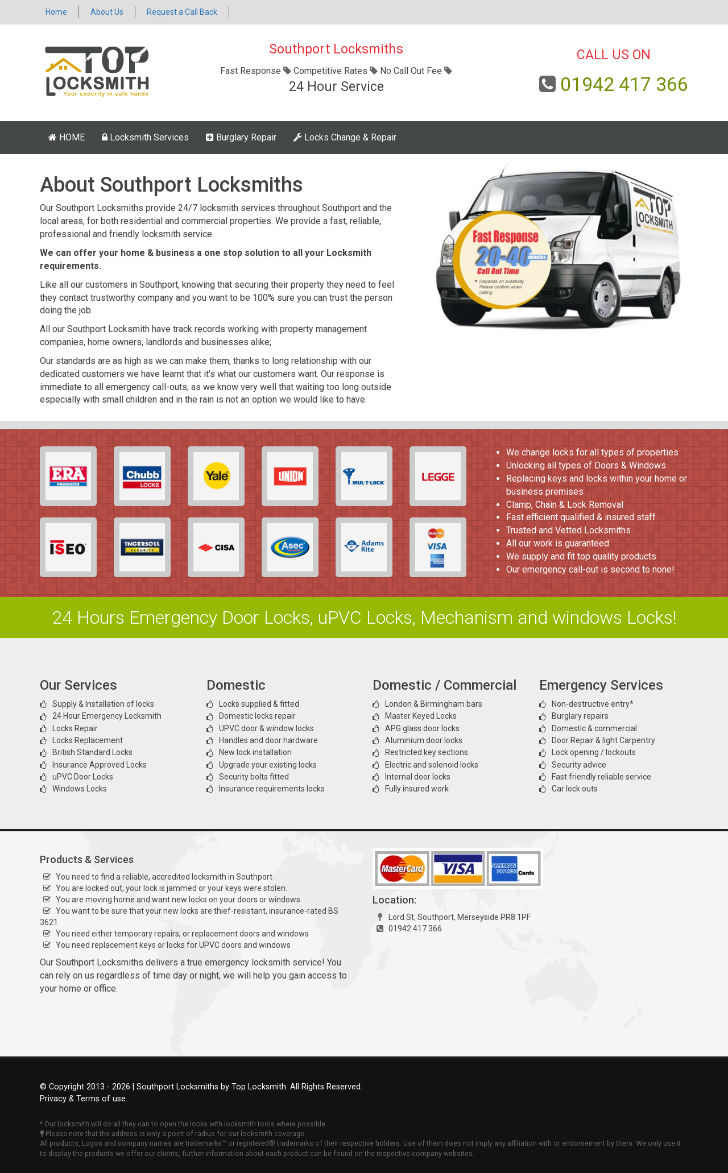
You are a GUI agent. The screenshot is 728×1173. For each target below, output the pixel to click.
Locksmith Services (145, 137)
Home (56, 11)
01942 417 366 (624, 84)
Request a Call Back (182, 11)
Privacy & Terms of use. (83, 1099)
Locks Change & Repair (344, 137)
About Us (106, 11)
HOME (66, 137)
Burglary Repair (241, 137)
